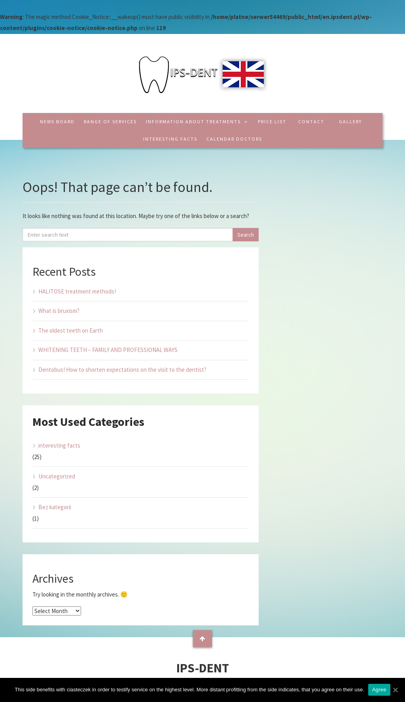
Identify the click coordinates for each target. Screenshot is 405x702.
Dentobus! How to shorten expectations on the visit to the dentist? (122, 369)
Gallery (350, 121)
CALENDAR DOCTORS (234, 139)
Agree (379, 690)
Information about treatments (194, 121)
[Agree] (395, 690)
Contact (311, 121)
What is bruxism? (58, 310)
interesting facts (170, 139)
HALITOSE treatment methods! (77, 291)
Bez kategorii (54, 507)
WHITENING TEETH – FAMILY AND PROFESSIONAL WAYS (108, 350)
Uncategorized (56, 476)
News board (57, 121)
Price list (272, 121)
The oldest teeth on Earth (70, 330)
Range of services (110, 121)
